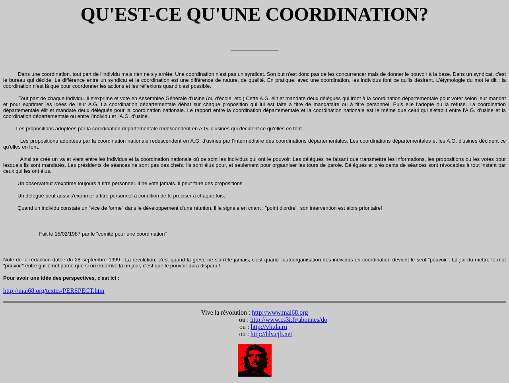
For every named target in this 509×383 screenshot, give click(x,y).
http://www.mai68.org (280, 312)
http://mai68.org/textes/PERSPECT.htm (54, 290)
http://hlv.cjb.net (271, 334)
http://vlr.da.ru (269, 326)
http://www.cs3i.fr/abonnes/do (288, 319)
